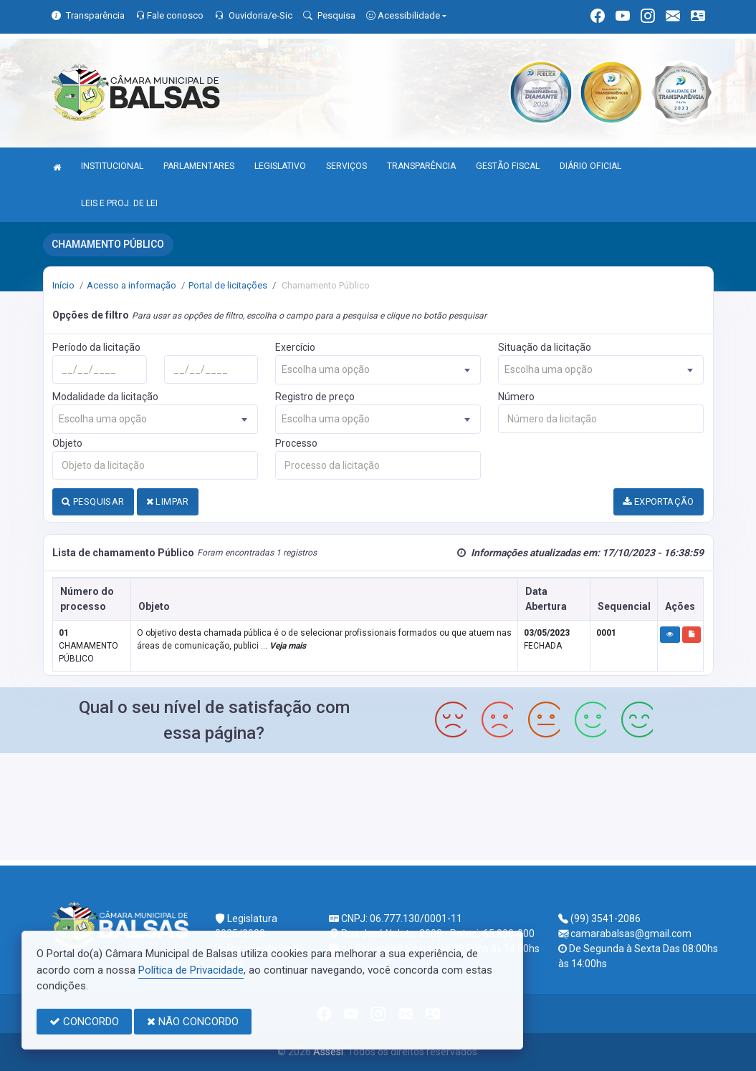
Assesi (328, 1051)
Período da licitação (96, 347)
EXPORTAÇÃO (658, 501)
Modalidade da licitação (105, 396)
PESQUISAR (93, 501)
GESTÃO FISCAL (508, 166)
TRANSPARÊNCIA (421, 166)
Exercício (295, 347)
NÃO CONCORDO (193, 1021)
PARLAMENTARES (198, 166)
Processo (296, 443)
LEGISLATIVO (280, 166)
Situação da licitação (544, 347)
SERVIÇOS (346, 166)
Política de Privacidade (191, 970)
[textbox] (378, 370)
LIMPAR (167, 501)
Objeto (67, 443)
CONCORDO (84, 1021)
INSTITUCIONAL (112, 166)
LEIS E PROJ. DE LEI (119, 203)
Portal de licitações (227, 285)
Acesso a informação (131, 285)
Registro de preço (315, 396)
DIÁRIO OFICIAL (590, 166)
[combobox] (378, 369)
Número (516, 396)
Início (63, 285)
